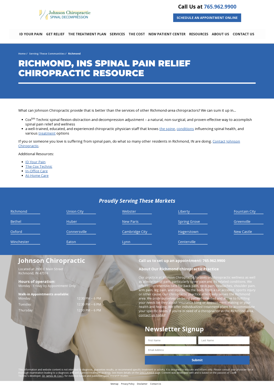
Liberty (184, 214)
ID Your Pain (35, 164)
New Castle (243, 234)
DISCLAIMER (147, 375)
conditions (185, 131)
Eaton (71, 244)
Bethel (15, 224)
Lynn (126, 244)
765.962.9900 (220, 6)
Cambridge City (134, 234)
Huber (71, 224)
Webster (129, 214)
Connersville (76, 234)
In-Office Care (36, 173)
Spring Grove (189, 224)
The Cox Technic (38, 169)
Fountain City (245, 214)
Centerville (187, 244)
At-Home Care (37, 178)
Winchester (19, 244)
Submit (197, 363)
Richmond (18, 214)
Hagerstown (188, 234)
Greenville (242, 224)
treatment (47, 136)
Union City (75, 214)
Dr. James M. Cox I (52, 378)
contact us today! (152, 318)
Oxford (16, 234)
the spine (167, 131)
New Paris (130, 224)
